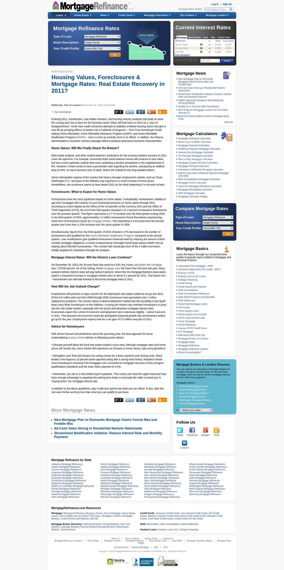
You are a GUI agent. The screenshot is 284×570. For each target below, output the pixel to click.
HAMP (80, 137)
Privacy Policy (151, 538)
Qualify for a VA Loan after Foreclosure (198, 106)
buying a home (76, 337)
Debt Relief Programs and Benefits (196, 297)
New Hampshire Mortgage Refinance (163, 472)
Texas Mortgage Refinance (203, 475)
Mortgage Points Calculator (192, 182)
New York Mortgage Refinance (160, 480)
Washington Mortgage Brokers (195, 400)
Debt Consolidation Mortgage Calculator (199, 179)
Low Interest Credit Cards (194, 513)
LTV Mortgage (185, 331)
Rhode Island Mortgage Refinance (207, 464)
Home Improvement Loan (191, 317)
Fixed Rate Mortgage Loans (192, 304)
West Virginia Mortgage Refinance (207, 488)
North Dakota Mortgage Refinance (162, 486)
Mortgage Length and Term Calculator (198, 162)
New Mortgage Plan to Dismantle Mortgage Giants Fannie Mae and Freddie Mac (196, 82)
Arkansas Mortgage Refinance (67, 472)
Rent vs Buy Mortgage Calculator (195, 159)
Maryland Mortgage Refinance (116, 483)
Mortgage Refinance (189, 345)
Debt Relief (152, 524)
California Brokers (92, 524)
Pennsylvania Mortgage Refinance (162, 497)
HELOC (94, 518)
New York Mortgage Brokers (194, 393)
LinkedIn (184, 446)
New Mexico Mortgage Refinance (161, 477)
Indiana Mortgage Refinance (115, 467)
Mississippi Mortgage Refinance (117, 494)
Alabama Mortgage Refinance (67, 464)
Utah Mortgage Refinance (202, 477)
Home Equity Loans (188, 310)
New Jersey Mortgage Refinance (161, 475)
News (103, 15)
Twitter (179, 433)
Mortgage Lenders (216, 15)
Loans (59, 15)
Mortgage (182, 37)
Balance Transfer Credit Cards (164, 515)
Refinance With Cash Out (191, 335)
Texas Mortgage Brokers (192, 403)
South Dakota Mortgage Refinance (207, 469)
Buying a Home (186, 272)
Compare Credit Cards (167, 513)
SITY (165, 547)
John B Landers (72, 105)
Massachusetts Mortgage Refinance (119, 486)
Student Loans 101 (168, 529)
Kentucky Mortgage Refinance (116, 475)
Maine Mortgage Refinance (115, 480)
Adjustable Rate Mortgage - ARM (195, 266)
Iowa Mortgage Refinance (114, 469)
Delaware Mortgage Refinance (67, 483)
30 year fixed (181, 44)
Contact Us (168, 538)
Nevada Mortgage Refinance (159, 469)
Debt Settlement (186, 300)
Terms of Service (132, 538)
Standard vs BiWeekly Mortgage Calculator (200, 169)
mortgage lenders (101, 221)
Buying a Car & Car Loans (192, 276)
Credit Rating (185, 283)
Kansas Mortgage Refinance (115, 472)
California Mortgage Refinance (67, 475)
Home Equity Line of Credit (192, 314)
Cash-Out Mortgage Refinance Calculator (200, 186)
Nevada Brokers (106, 526)
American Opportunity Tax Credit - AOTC (199, 269)
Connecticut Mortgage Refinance (68, 480)
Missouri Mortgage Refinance (116, 497)
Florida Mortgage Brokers (192, 396)
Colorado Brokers (70, 526)
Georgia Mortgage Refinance (66, 491)
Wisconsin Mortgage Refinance (205, 491)
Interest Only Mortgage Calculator (196, 152)
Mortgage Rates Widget (190, 9)
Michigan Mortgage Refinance (116, 488)
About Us (115, 538)
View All (228, 122)
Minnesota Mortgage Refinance (117, 491)
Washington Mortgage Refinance (206, 486)
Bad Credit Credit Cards (193, 515)
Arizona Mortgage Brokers (193, 389)
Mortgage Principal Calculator (193, 166)
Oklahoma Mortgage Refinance (160, 491)
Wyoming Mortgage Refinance (205, 494)
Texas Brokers (68, 529)
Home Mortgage (186, 321)
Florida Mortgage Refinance (66, 488)
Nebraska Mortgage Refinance (160, 467)
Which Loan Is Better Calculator (195, 142)
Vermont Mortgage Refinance (204, 480)
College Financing (187, 279)
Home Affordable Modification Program (112, 235)
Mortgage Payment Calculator (194, 145)
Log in (215, 4)
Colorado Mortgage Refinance (67, 477)
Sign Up (227, 4)
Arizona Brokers (88, 526)
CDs (213, 37)
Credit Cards (125, 15)
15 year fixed (181, 48)
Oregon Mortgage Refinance (159, 494)
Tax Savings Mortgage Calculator (195, 155)
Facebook (192, 433)
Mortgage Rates (186, 342)
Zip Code (205, 60)
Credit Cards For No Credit (188, 518)
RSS (216, 433)
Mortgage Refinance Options (193, 349)
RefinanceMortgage (140, 547)
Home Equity (81, 15)
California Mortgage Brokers (194, 386)
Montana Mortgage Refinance (159, 464)
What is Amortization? (189, 352)
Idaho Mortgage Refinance (65, 497)
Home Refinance (187, 324)
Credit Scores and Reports (192, 286)
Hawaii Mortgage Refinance (66, 494)
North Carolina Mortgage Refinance (163, 483)
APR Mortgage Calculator (191, 193)
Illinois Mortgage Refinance (115, 464)
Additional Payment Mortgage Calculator (199, 148)
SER (156, 547)
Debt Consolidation (188, 290)
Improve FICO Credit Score (192, 328)
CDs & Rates (187, 15)
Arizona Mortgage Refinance (66, 469)
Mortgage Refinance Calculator (194, 138)
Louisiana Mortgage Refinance (117, 477)
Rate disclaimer (182, 55)
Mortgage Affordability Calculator (195, 189)
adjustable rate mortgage (148, 264)
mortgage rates (111, 268)
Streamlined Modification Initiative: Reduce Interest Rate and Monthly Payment (205, 95)
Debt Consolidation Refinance (194, 293)
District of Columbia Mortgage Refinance (72, 486)
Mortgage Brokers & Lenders (193, 338)
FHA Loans (184, 307)
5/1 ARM (179, 52)
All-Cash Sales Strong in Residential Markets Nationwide (98, 428)
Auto (205, 37)
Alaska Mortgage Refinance (66, 467)
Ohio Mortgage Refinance (157, 488)
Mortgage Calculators (156, 15)
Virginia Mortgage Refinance (204, 483)
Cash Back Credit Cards (160, 518)
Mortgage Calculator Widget (193, 196)
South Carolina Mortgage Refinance (208, 467)
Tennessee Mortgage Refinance (206, 472)
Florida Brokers (111, 524)
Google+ (205, 433)
